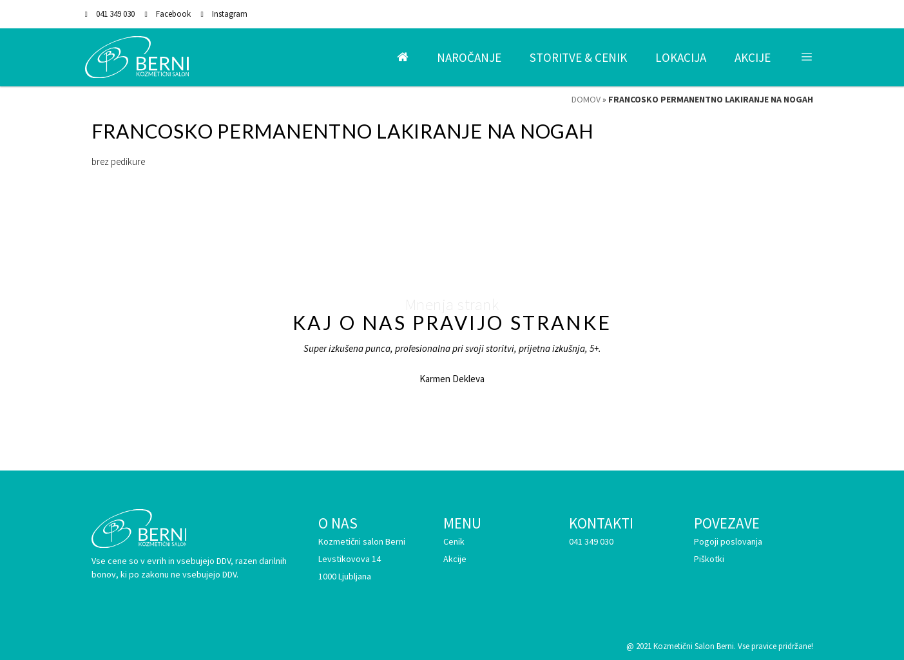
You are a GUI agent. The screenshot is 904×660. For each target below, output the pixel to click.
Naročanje (469, 57)
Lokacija (680, 57)
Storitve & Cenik (578, 57)
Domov (586, 99)
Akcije (753, 57)
